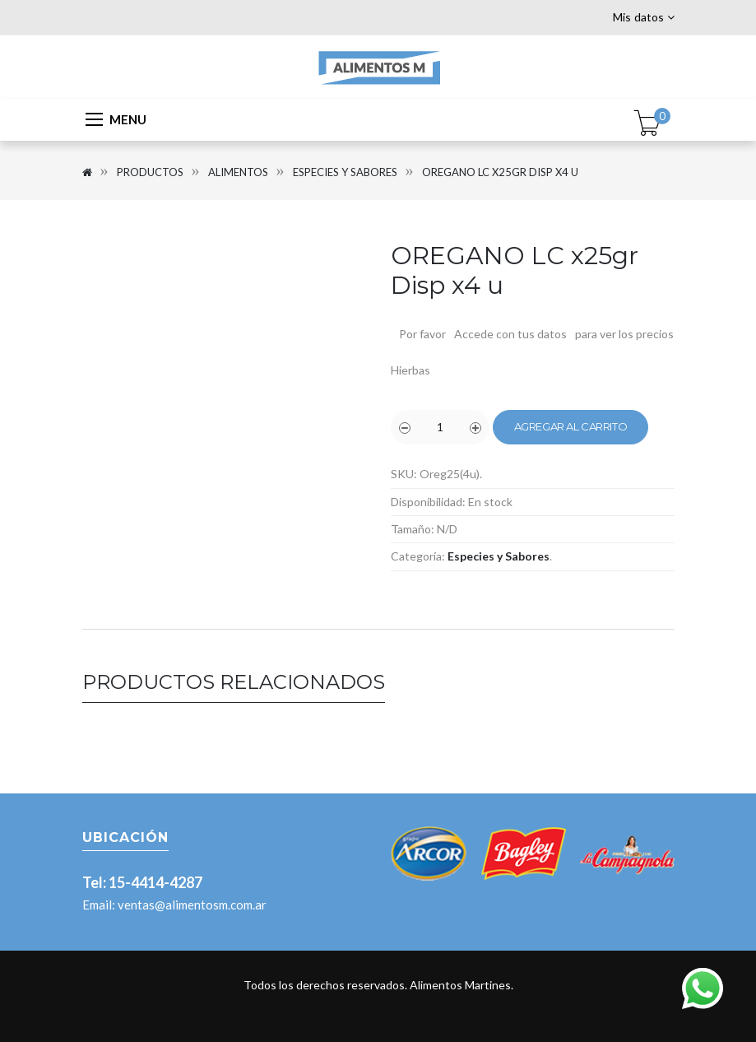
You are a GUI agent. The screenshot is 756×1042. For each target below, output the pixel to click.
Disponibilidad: (428, 502)
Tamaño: (412, 529)
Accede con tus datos (510, 334)
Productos (150, 172)
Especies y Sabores (345, 172)
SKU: (404, 474)
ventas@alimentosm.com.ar (192, 904)
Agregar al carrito (571, 426)
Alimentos (238, 172)
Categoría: (418, 556)
